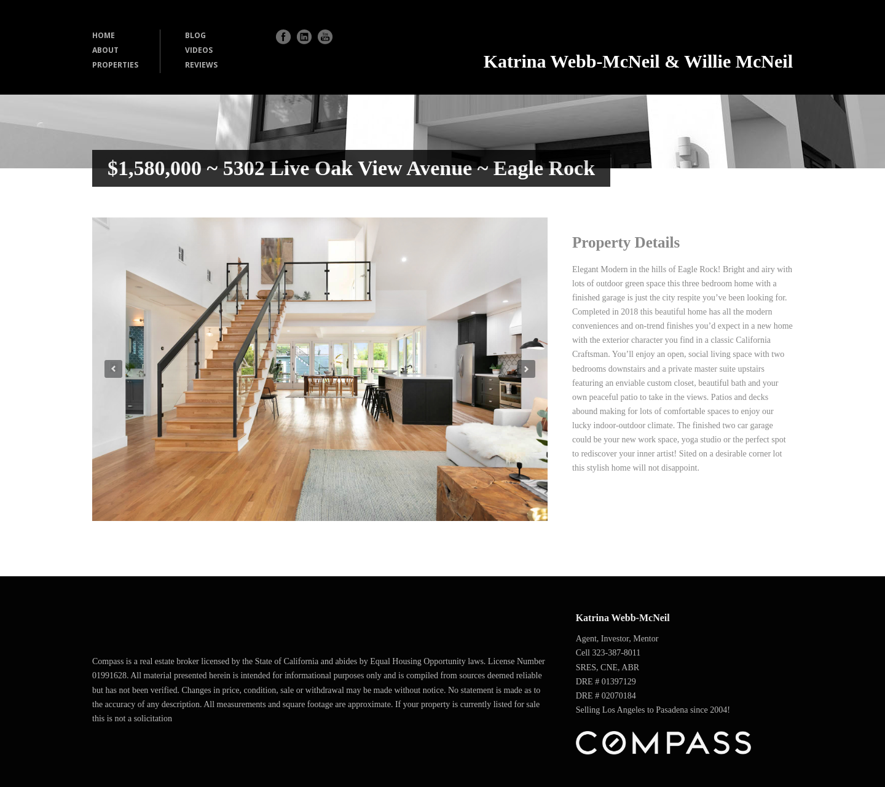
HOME (103, 35)
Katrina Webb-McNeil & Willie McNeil (638, 61)
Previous (113, 369)
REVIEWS (201, 65)
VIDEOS (199, 50)
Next (526, 369)
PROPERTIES (115, 65)
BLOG (195, 35)
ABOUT (105, 50)
